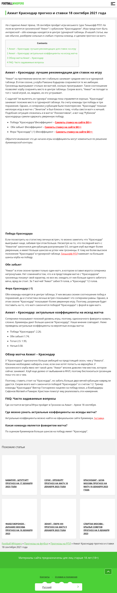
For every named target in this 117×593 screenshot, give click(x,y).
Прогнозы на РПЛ (60, 543)
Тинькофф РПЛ (69, 253)
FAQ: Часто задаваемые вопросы (25, 62)
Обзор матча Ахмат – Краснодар (25, 57)
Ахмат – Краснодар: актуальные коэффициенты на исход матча (42, 53)
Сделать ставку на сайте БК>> (73, 122)
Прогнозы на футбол (36, 543)
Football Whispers (12, 543)
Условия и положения (66, 576)
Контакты (45, 576)
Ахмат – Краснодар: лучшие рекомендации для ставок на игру (41, 48)
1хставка (99, 418)
